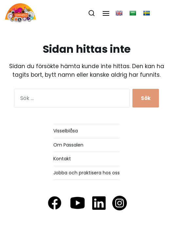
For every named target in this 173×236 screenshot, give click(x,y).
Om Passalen (68, 145)
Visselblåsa (65, 131)
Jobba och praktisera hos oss (86, 172)
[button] (92, 13)
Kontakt (62, 158)
